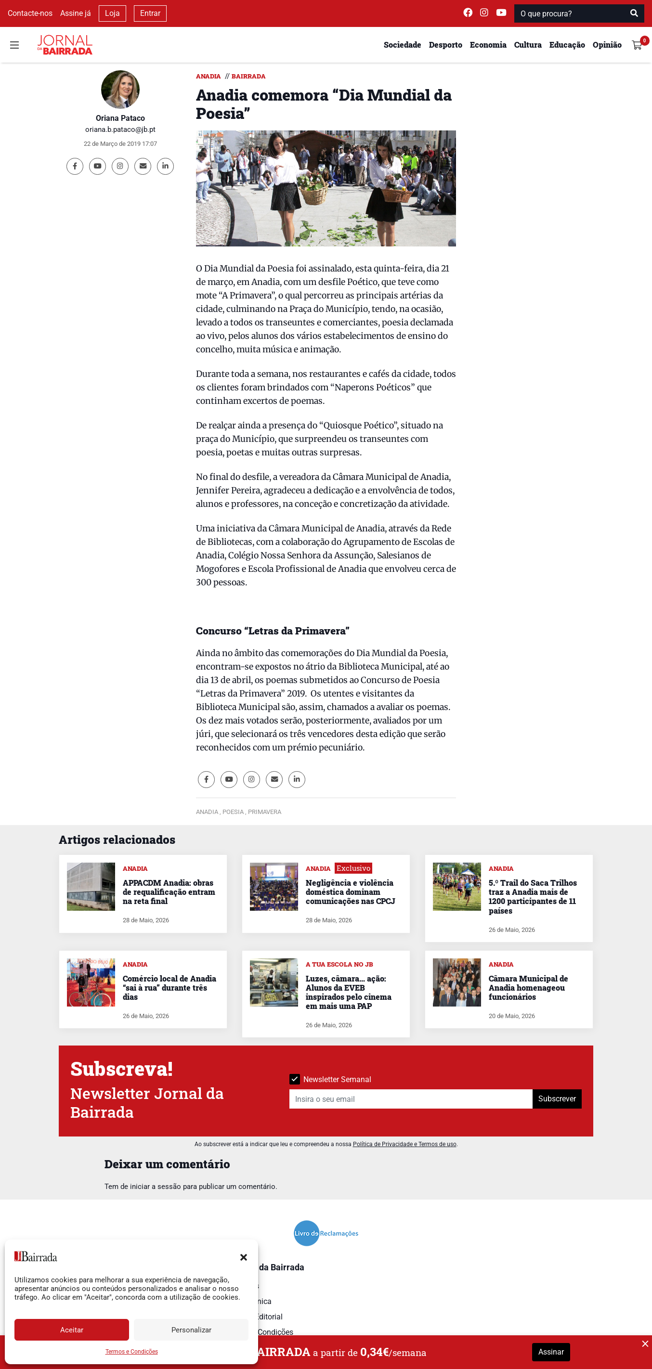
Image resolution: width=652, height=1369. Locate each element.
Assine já (75, 13)
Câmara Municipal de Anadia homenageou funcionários (528, 987)
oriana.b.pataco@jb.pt (120, 129)
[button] (243, 1256)
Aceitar (71, 1330)
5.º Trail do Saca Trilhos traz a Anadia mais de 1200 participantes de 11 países (533, 897)
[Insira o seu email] (411, 1099)
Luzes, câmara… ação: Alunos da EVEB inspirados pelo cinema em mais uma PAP (348, 992)
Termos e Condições (131, 1351)
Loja (112, 13)
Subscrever (557, 1098)
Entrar (150, 13)
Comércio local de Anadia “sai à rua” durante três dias (169, 987)
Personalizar (191, 1330)
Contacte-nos (30, 13)
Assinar (551, 1351)
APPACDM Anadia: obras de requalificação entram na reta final (169, 892)
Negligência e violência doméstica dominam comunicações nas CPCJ (350, 892)
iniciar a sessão (155, 1186)
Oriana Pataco (120, 118)
